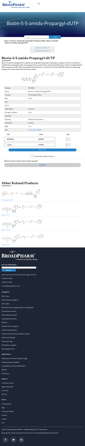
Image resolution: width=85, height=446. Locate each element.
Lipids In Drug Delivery (9, 330)
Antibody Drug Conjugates (10, 362)
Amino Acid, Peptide (8, 338)
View (29, 126)
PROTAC (4, 323)
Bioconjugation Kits (8, 349)
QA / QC (4, 394)
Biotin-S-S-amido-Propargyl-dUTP (16, 43)
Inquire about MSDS (35, 130)
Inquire (42, 165)
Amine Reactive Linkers (9, 315)
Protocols (5, 391)
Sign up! (8, 270)
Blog (3, 408)
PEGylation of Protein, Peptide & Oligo (14, 358)
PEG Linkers (6, 296)
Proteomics (5, 374)
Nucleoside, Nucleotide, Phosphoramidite (31, 41)
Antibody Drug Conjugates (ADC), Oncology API (17, 307)
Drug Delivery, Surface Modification (14, 366)
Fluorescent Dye (7, 341)
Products (13, 41)
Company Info (6, 404)
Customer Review (7, 411)
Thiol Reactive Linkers (9, 311)
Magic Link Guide (7, 387)
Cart (3, 423)
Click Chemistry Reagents (10, 300)
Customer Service (8, 383)
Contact (4, 419)
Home (6, 41)
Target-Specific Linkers (9, 319)
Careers (4, 415)
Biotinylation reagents (9, 345)
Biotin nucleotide (52, 41)
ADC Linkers (6, 304)
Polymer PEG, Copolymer (10, 326)
